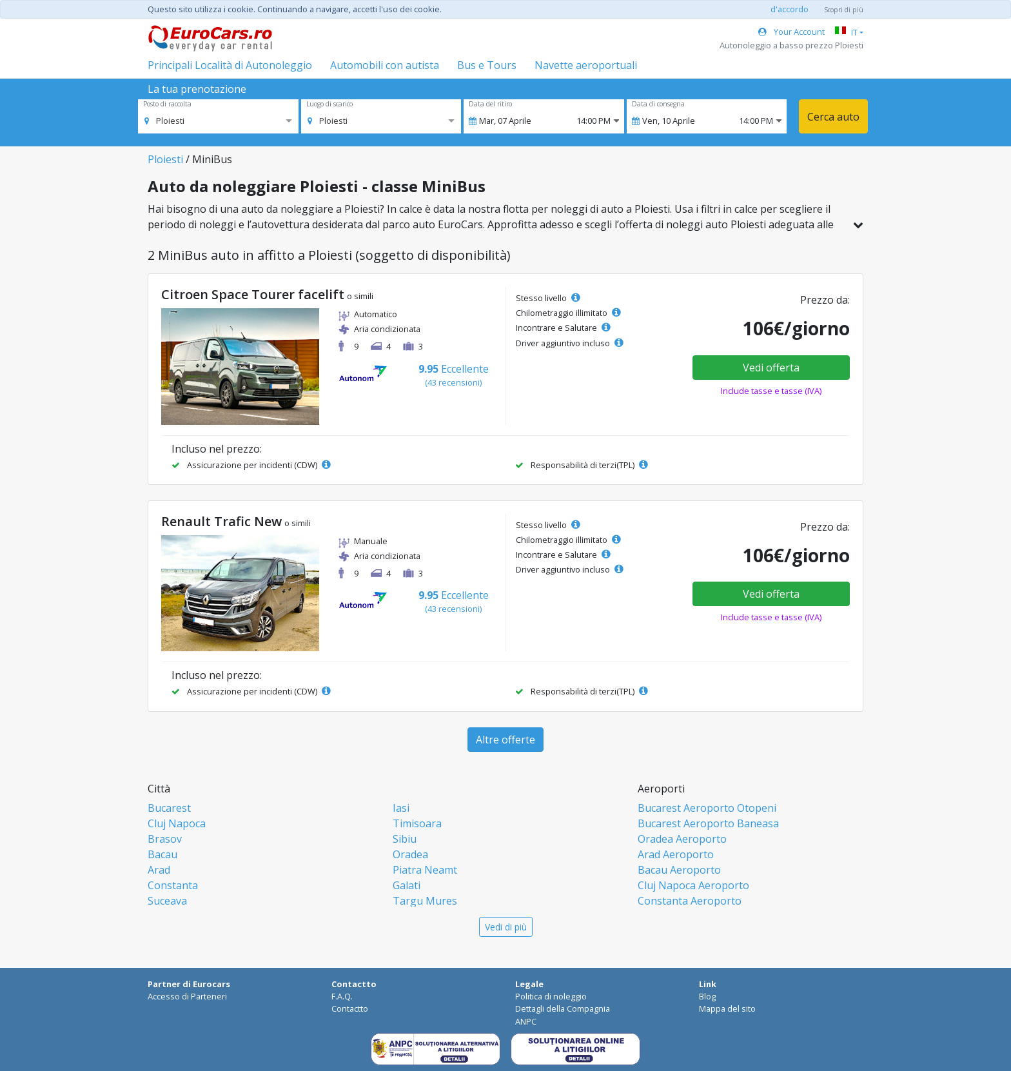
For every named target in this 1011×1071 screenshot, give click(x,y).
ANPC (525, 1021)
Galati (406, 885)
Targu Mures (425, 901)
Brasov (165, 839)
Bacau (162, 854)
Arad (159, 870)
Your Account (791, 31)
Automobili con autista (384, 65)
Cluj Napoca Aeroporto (693, 885)
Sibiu (405, 839)
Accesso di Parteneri (187, 996)
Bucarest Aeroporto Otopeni (707, 808)
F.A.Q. (342, 996)
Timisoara (417, 823)
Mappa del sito (727, 1008)
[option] (164, 120)
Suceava (167, 901)
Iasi (401, 808)
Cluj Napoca (177, 823)
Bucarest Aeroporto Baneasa (708, 823)
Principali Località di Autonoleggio (230, 65)
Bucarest (169, 808)
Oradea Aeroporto (682, 839)
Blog (707, 996)
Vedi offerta (771, 367)
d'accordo (790, 9)
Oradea (410, 854)
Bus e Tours (486, 65)
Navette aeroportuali (586, 65)
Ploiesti (165, 159)
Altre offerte (505, 739)
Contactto (349, 1008)
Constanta (173, 885)
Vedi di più (506, 927)
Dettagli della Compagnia (562, 1008)
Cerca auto (833, 117)
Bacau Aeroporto (679, 870)
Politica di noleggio (551, 996)
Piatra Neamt (425, 870)
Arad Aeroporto (676, 854)
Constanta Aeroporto (689, 901)
